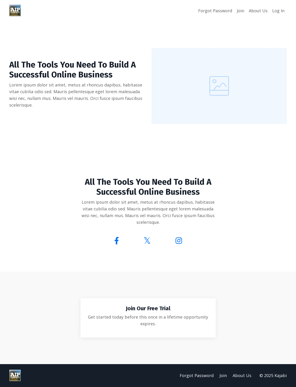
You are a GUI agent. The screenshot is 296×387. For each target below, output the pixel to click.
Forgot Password (215, 10)
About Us (258, 10)
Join (240, 10)
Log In (278, 10)
